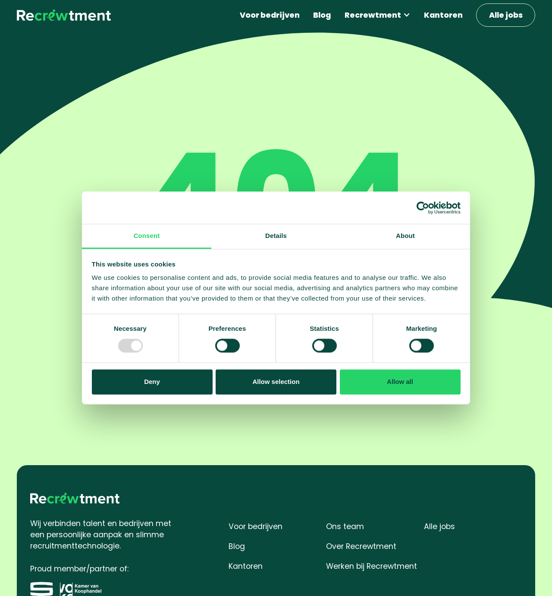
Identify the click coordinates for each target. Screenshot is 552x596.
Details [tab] (276, 235)
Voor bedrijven (270, 15)
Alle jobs (506, 15)
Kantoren (443, 15)
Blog (322, 15)
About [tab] (405, 235)
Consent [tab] (147, 235)
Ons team (345, 526)
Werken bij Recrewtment (371, 566)
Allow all (400, 381)
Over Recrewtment (361, 546)
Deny (152, 381)
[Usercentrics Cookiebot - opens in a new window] (423, 207)
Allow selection (275, 381)
